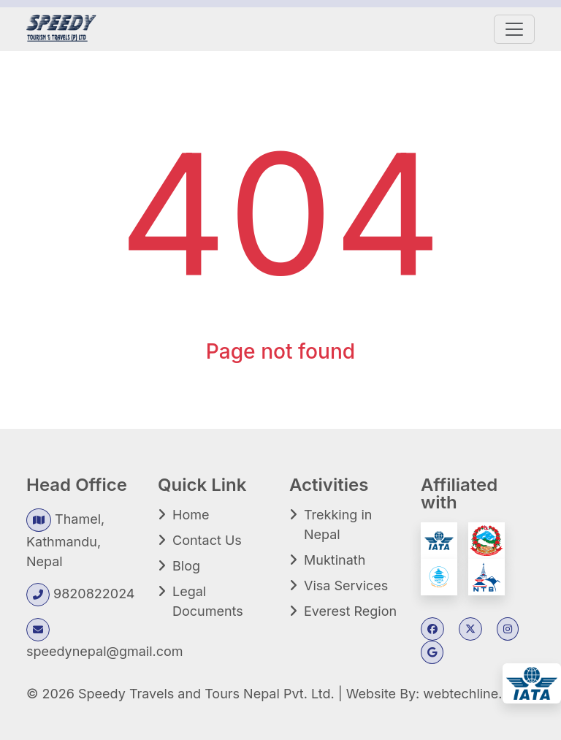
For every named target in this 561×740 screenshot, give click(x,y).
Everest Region (350, 611)
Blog (186, 565)
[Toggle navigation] (514, 29)
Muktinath (334, 560)
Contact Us (207, 540)
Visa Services (346, 585)
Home (190, 514)
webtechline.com (476, 693)
